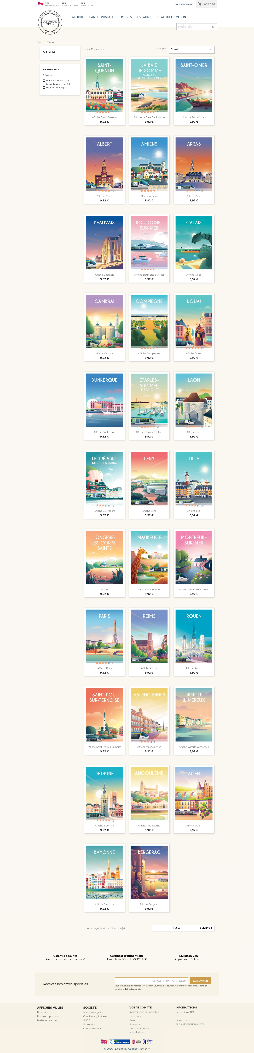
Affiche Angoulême (149, 825)
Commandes (136, 1016)
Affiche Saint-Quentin (104, 117)
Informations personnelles (144, 1012)
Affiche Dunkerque (104, 432)
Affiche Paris (104, 668)
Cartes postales (102, 17)
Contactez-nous (92, 1028)
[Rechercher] (196, 26)
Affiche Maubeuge (149, 589)
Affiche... (104, 589)
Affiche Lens (149, 510)
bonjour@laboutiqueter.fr (190, 1024)
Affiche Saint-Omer (194, 117)
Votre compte (140, 1007)
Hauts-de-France (57, 80)
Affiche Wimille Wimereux (194, 747)
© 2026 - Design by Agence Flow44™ (127, 1048)
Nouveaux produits (47, 1016)
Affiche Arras (194, 196)
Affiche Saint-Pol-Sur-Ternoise (104, 747)
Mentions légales (93, 1012)
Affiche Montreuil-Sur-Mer (194, 589)
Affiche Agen (193, 825)
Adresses (134, 1024)
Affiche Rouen (194, 668)
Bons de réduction (139, 1028)
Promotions (44, 1012)
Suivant (207, 928)
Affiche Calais (193, 274)
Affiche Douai (194, 353)
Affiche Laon (194, 432)
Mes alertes (136, 1032)
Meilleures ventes (47, 1020)
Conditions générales (95, 1016)
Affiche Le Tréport (104, 510)
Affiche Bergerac (149, 904)
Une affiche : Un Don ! (170, 17)
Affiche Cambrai (104, 353)
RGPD (87, 1020)
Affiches (78, 17)
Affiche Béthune (104, 825)
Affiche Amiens (149, 196)
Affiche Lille (193, 510)
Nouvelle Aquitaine (58, 84)
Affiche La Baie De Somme (149, 117)
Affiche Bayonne (104, 904)
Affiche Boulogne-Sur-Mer (149, 274)
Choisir (192, 50)
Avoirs (132, 1020)
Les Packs (143, 17)
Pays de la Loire (56, 87)
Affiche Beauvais (104, 274)
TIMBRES (125, 17)
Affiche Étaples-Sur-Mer (149, 432)
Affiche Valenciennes (149, 747)
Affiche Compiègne (149, 353)
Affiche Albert (104, 196)
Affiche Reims (149, 668)
